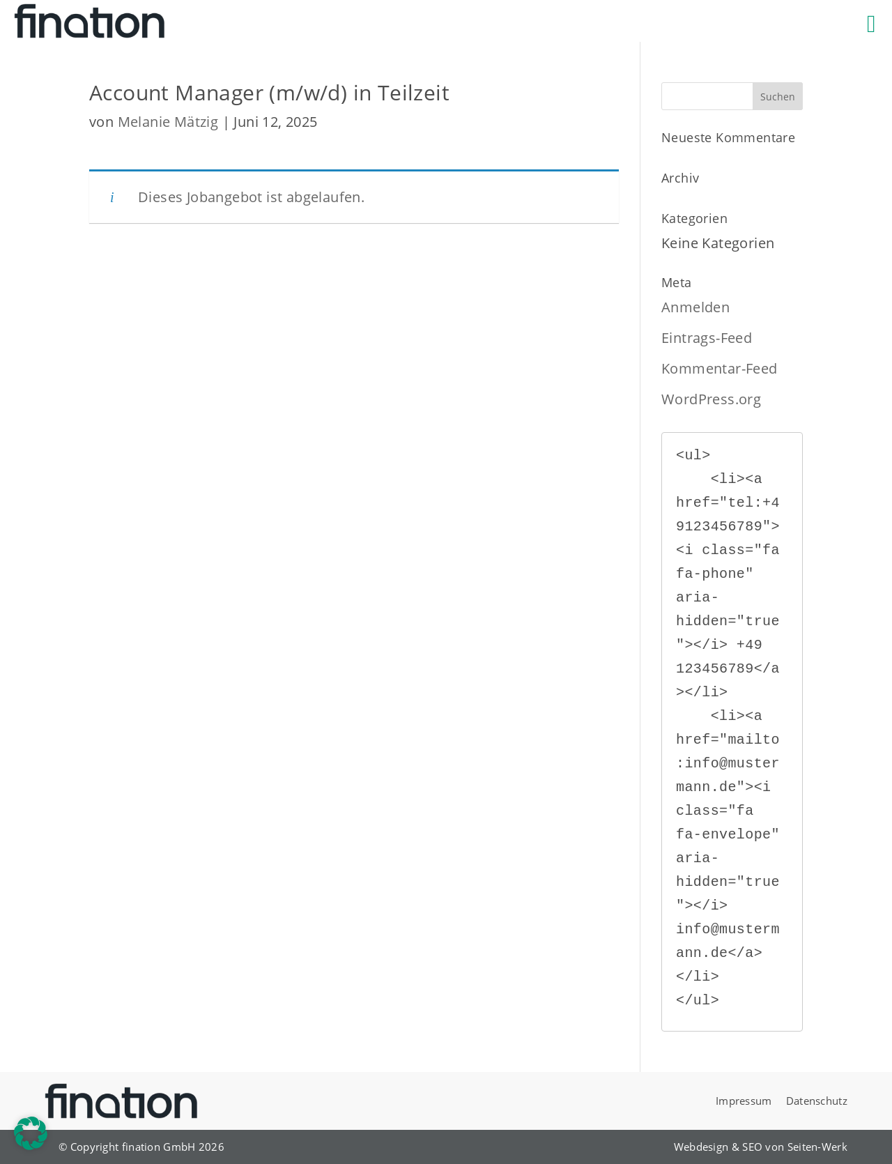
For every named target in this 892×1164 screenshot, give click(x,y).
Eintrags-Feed (706, 337)
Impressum (744, 1101)
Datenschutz (816, 1101)
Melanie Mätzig (168, 121)
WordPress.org (711, 399)
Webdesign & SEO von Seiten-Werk (760, 1147)
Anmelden (695, 307)
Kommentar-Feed (719, 368)
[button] (30, 1133)
